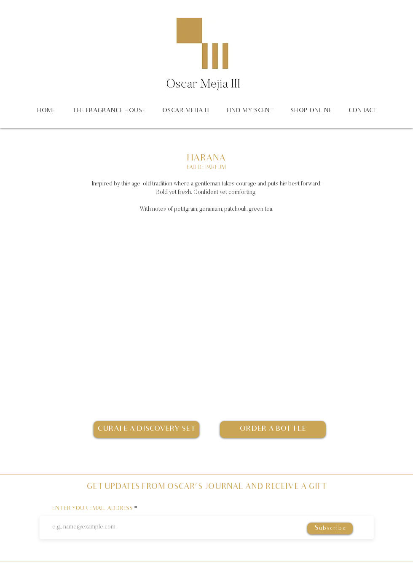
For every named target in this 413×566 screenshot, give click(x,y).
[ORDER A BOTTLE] (273, 429)
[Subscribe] (330, 528)
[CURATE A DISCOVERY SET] (146, 429)
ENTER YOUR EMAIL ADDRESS (92, 509)
